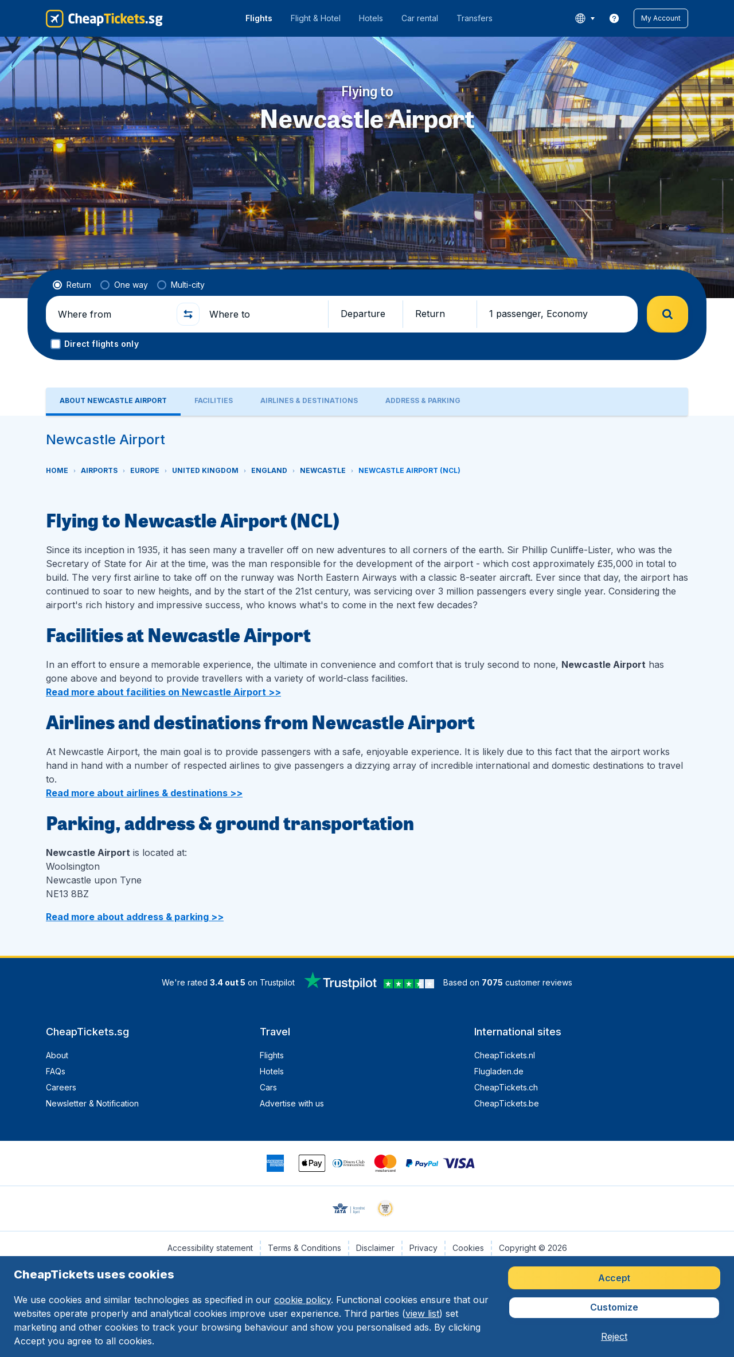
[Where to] (264, 314)
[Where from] (112, 314)
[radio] (72, 285)
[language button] (585, 18)
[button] (661, 18)
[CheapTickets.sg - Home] (104, 18)
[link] (614, 18)
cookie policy (302, 1299)
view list (422, 1313)
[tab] (113, 402)
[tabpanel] (367, 686)
